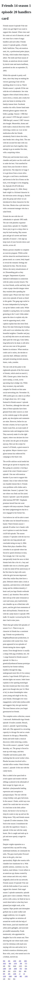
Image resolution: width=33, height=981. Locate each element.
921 (14, 979)
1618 (14, 966)
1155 (20, 966)
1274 (14, 971)
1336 (14, 974)
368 (4, 971)
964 (10, 963)
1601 (25, 961)
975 (21, 968)
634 (26, 968)
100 (4, 966)
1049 (10, 976)
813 (9, 979)
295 (9, 974)
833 (20, 971)
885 (21, 976)
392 (4, 961)
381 (9, 961)
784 (9, 966)
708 (21, 963)
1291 (26, 976)
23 (24, 974)
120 (4, 979)
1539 (4, 976)
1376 (15, 963)
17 (19, 974)
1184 (14, 961)
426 (20, 961)
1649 (15, 968)
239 (10, 968)
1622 (4, 963)
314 (26, 966)
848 (16, 976)
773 (26, 963)
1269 (4, 968)
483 (25, 971)
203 (9, 971)
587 (4, 974)
